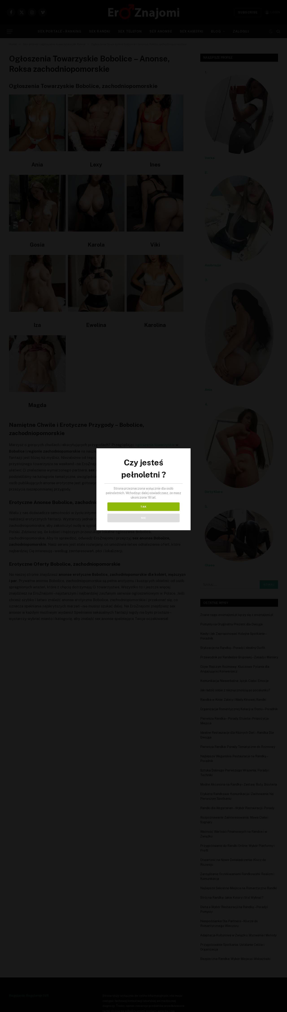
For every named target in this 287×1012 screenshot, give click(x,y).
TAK (124, 512)
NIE (163, 512)
